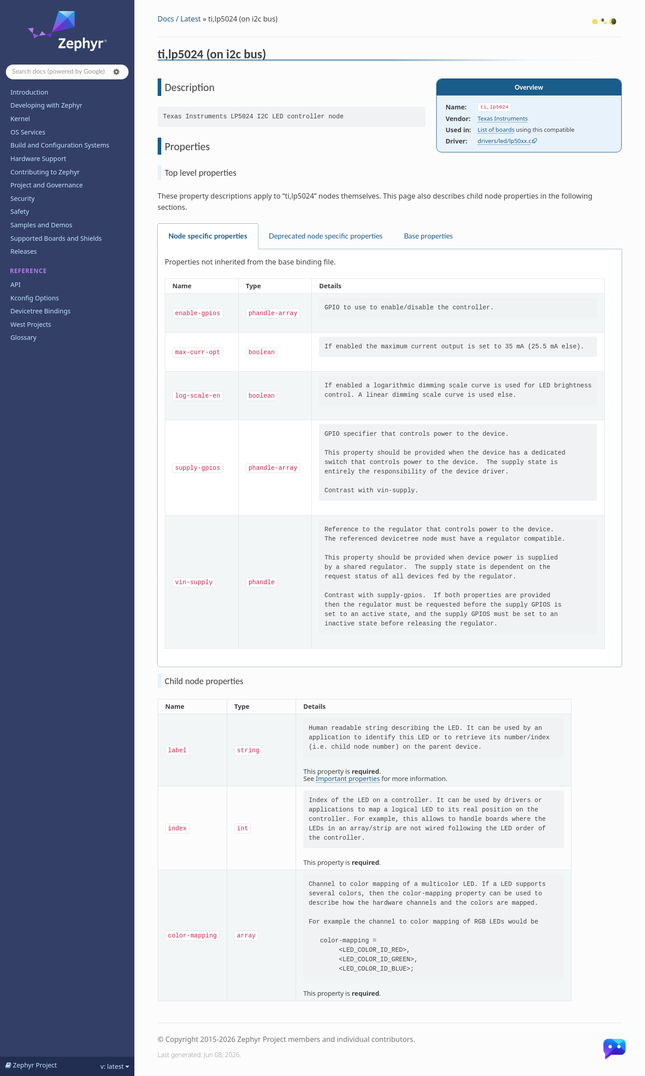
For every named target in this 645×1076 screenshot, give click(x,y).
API (15, 284)
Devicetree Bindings (40, 311)
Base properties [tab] (428, 236)
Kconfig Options (34, 298)
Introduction (29, 92)
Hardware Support (38, 158)
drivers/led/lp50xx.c (504, 141)
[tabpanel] (389, 458)
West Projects (30, 324)
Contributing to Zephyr (45, 172)
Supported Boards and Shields (56, 238)
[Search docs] (67, 72)
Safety (19, 211)
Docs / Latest (179, 19)
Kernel (20, 118)
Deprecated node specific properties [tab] (326, 236)
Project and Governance (46, 185)
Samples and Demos (41, 225)
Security (22, 198)
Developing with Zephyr (46, 105)
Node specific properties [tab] (207, 236)
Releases (23, 251)
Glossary (23, 337)
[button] (116, 72)
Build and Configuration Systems (59, 145)
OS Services (27, 132)
